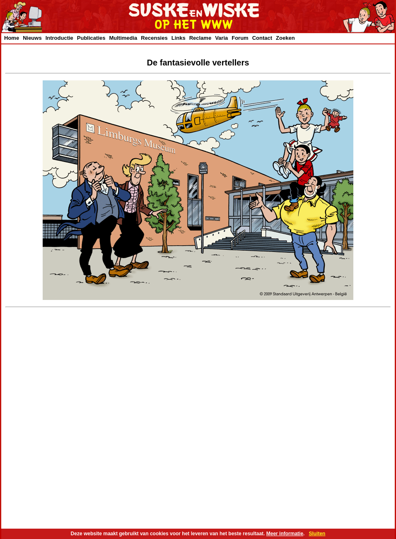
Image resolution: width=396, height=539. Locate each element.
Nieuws (32, 38)
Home (11, 38)
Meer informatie (284, 534)
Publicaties (91, 38)
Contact (262, 38)
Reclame (200, 38)
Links (178, 38)
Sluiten (317, 534)
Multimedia (123, 38)
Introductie (59, 38)
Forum (240, 38)
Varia (221, 38)
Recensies (154, 38)
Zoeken (285, 38)
